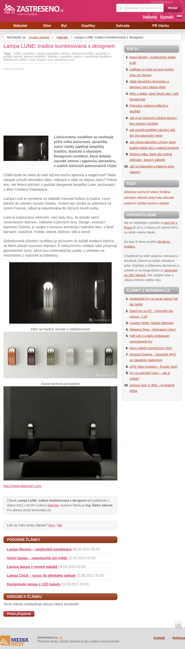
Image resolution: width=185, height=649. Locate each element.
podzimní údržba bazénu (141, 203)
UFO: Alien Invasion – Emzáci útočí (154, 366)
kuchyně (143, 192)
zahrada (168, 197)
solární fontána (160, 192)
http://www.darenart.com (22, 486)
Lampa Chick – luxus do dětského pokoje (41, 575)
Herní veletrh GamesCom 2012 (151, 348)
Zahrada (122, 26)
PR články (160, 26)
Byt (64, 26)
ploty (151, 197)
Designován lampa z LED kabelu (33, 584)
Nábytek (20, 26)
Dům (47, 26)
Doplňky (88, 26)
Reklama (150, 17)
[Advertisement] (40, 102)
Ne (59, 525)
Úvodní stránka (38, 37)
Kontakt (166, 17)
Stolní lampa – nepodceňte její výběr (37, 558)
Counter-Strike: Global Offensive (152, 323)
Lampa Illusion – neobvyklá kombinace (39, 549)
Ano (51, 525)
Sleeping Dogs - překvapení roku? (153, 329)
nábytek (164, 203)
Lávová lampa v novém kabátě (32, 567)
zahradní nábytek (136, 197)
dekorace (130, 192)
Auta (159, 197)
